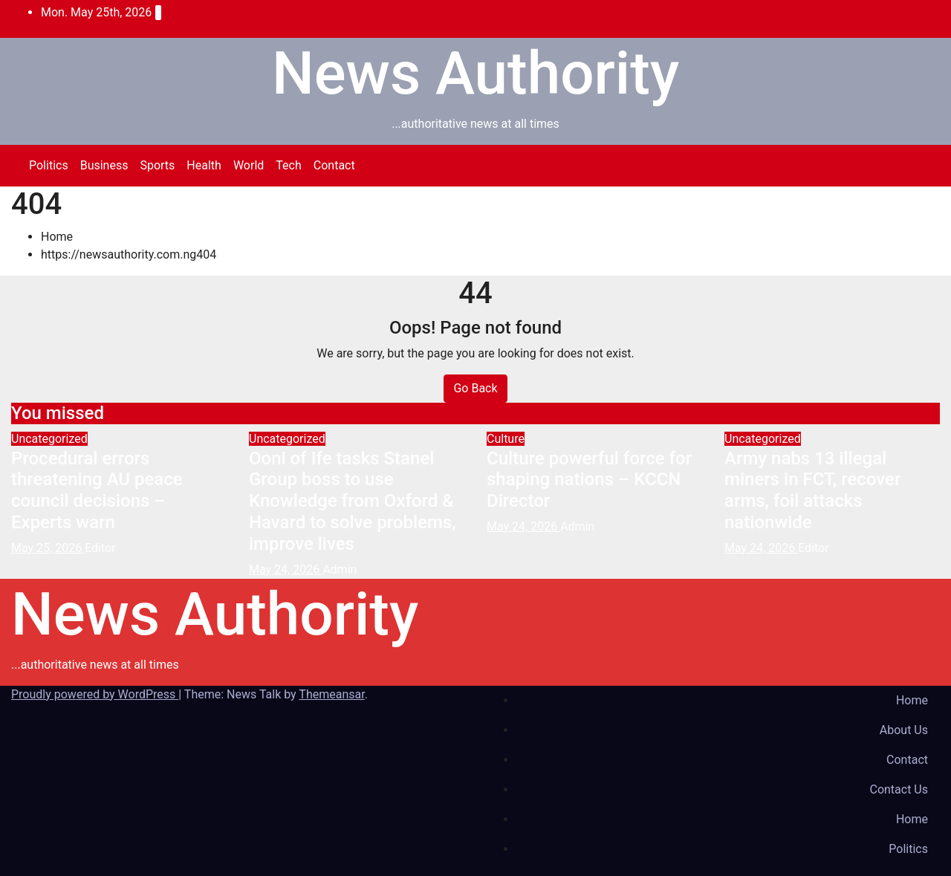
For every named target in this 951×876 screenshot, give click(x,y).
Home (57, 237)
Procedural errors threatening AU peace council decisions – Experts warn (97, 490)
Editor (100, 548)
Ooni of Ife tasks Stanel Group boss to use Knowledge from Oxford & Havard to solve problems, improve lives (352, 501)
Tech (288, 165)
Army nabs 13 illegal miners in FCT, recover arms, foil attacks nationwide (812, 490)
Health (203, 165)
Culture (506, 439)
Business (104, 165)
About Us (904, 730)
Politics (48, 165)
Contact (334, 165)
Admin (339, 569)
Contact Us (898, 789)
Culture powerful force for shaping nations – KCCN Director (589, 480)
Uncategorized (49, 439)
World (248, 165)
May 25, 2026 (48, 548)
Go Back (475, 388)
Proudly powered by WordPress (94, 694)
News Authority (475, 73)
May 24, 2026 (285, 569)
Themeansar (331, 694)
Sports (157, 165)
